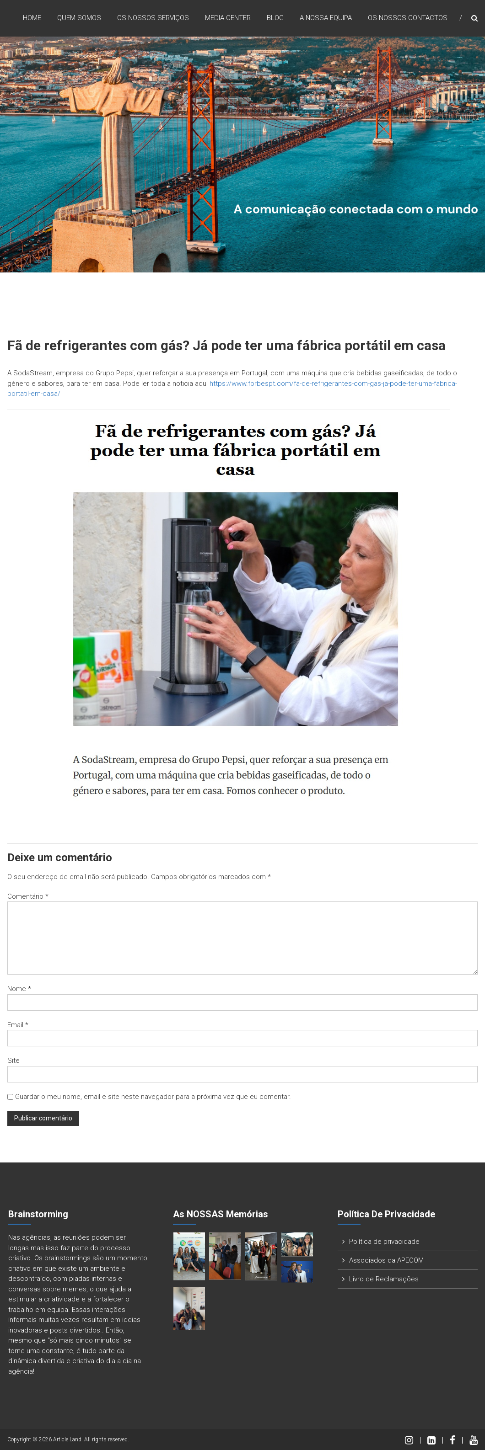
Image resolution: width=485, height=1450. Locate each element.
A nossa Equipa (326, 18)
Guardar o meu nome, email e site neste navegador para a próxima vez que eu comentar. (153, 1097)
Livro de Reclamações (384, 1279)
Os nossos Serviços (153, 18)
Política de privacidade (384, 1241)
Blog (275, 18)
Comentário (27, 896)
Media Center (228, 18)
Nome (19, 989)
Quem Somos (79, 18)
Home (32, 18)
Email (17, 1025)
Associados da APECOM (386, 1260)
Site (13, 1060)
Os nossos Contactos (407, 18)
